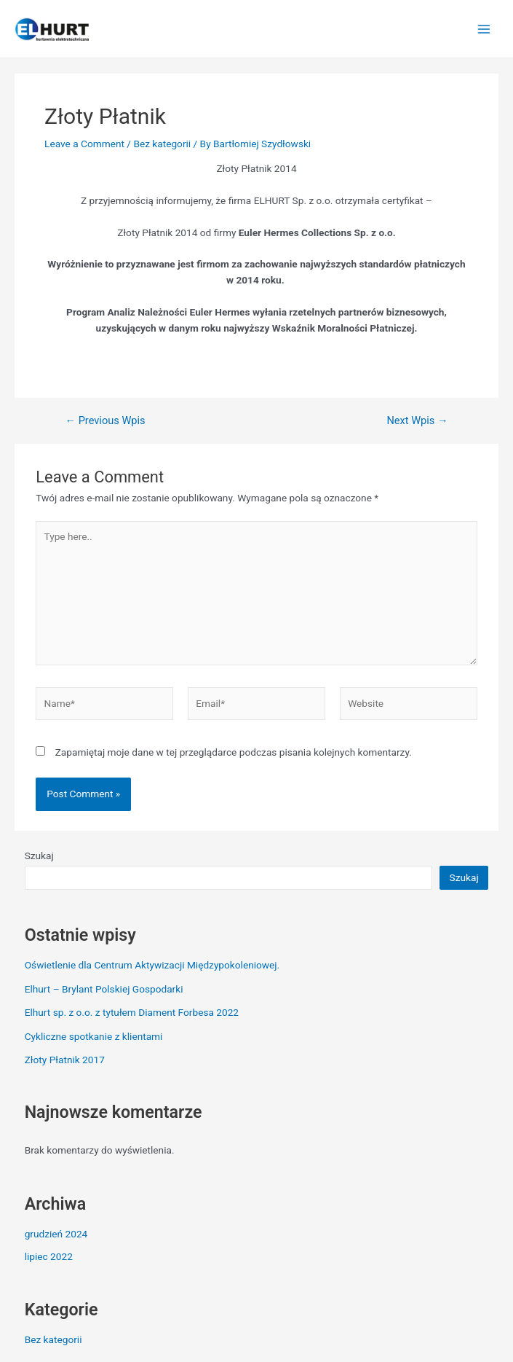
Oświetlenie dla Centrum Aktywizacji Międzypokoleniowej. (152, 965)
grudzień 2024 (56, 1234)
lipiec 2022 (49, 1256)
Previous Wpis (105, 420)
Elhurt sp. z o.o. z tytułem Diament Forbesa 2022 (132, 1012)
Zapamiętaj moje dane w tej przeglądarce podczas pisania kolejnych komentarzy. (233, 752)
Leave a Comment (84, 143)
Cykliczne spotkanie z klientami (94, 1036)
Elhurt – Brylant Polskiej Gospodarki (104, 989)
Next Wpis (417, 420)
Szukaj (39, 855)
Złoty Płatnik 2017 (65, 1059)
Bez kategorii (162, 143)
